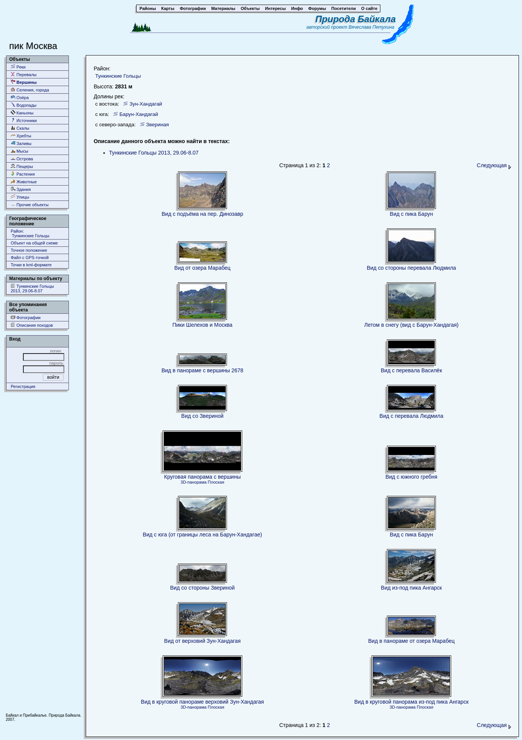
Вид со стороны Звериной (202, 588)
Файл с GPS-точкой (30, 257)
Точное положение (29, 250)
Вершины (24, 82)
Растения (23, 173)
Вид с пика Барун (411, 214)
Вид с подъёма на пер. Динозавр (202, 214)
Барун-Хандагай (138, 114)
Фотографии (26, 317)
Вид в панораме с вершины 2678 (202, 370)
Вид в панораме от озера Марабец (411, 641)
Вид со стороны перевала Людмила (411, 268)
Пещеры (22, 166)
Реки (18, 66)
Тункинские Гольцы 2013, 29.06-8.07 (32, 288)
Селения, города (30, 89)
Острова (22, 158)
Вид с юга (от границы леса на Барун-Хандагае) (202, 534)
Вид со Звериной (202, 416)
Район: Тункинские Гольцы (30, 233)
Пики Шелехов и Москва (202, 325)
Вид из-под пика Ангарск (411, 588)
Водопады (23, 105)
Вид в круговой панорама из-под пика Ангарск (411, 702)
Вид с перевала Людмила (412, 416)
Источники (24, 120)
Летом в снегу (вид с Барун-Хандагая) (411, 325)
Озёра (20, 97)
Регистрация (23, 386)
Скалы (20, 128)
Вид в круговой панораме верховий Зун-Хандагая (202, 702)
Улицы (20, 196)
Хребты (21, 135)
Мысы (19, 150)
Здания (21, 189)
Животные (24, 181)
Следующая (494, 165)
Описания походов (32, 325)
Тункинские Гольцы (118, 76)
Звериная (157, 124)
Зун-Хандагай (145, 104)
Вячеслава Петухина (372, 27)
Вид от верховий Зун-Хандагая (202, 641)
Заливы (21, 143)
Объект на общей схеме (34, 243)
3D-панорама (194, 482)
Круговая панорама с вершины (202, 477)
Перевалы (23, 74)
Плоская (216, 482)
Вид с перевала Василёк (411, 370)
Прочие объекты (30, 204)
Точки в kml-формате (31, 264)
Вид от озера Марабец (202, 268)
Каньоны (22, 112)
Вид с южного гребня (411, 477)
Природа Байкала (355, 19)
